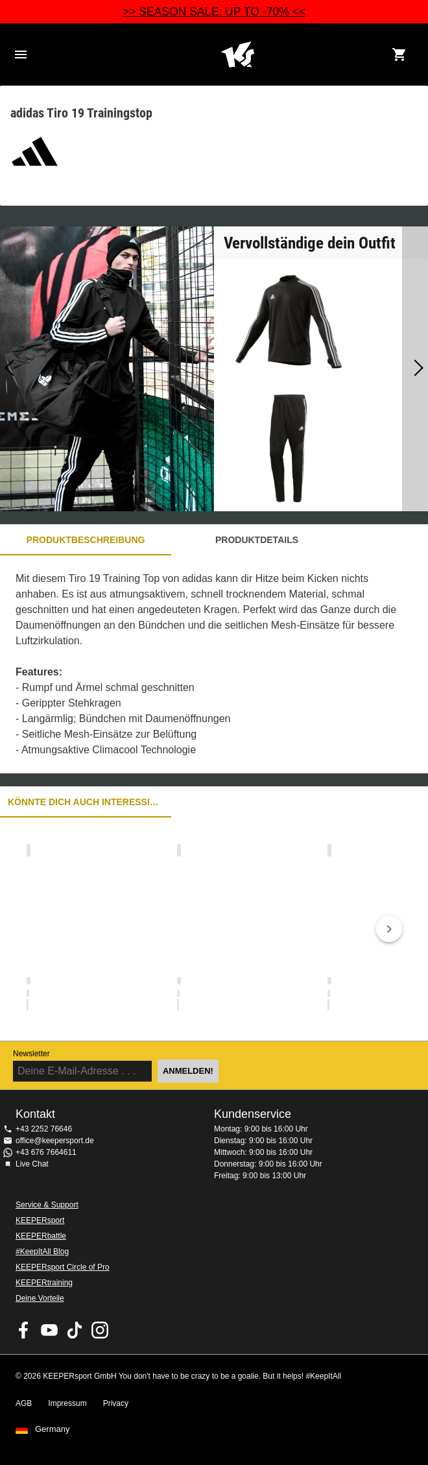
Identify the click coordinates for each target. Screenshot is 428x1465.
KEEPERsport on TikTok (74, 1330)
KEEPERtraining (44, 1282)
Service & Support (47, 1204)
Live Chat (32, 1163)
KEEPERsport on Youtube (49, 1330)
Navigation (20, 54)
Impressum (67, 1403)
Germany (52, 1429)
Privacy (115, 1403)
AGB (24, 1403)
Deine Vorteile (40, 1298)
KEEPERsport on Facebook (24, 1330)
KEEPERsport (40, 1220)
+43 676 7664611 (46, 1152)
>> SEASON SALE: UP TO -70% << (214, 11)
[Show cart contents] (399, 54)
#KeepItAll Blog (42, 1251)
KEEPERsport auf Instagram (99, 1330)
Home (237, 54)
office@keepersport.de (55, 1140)
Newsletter (31, 1053)
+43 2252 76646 (44, 1128)
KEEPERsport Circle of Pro (63, 1267)
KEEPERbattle (41, 1236)
